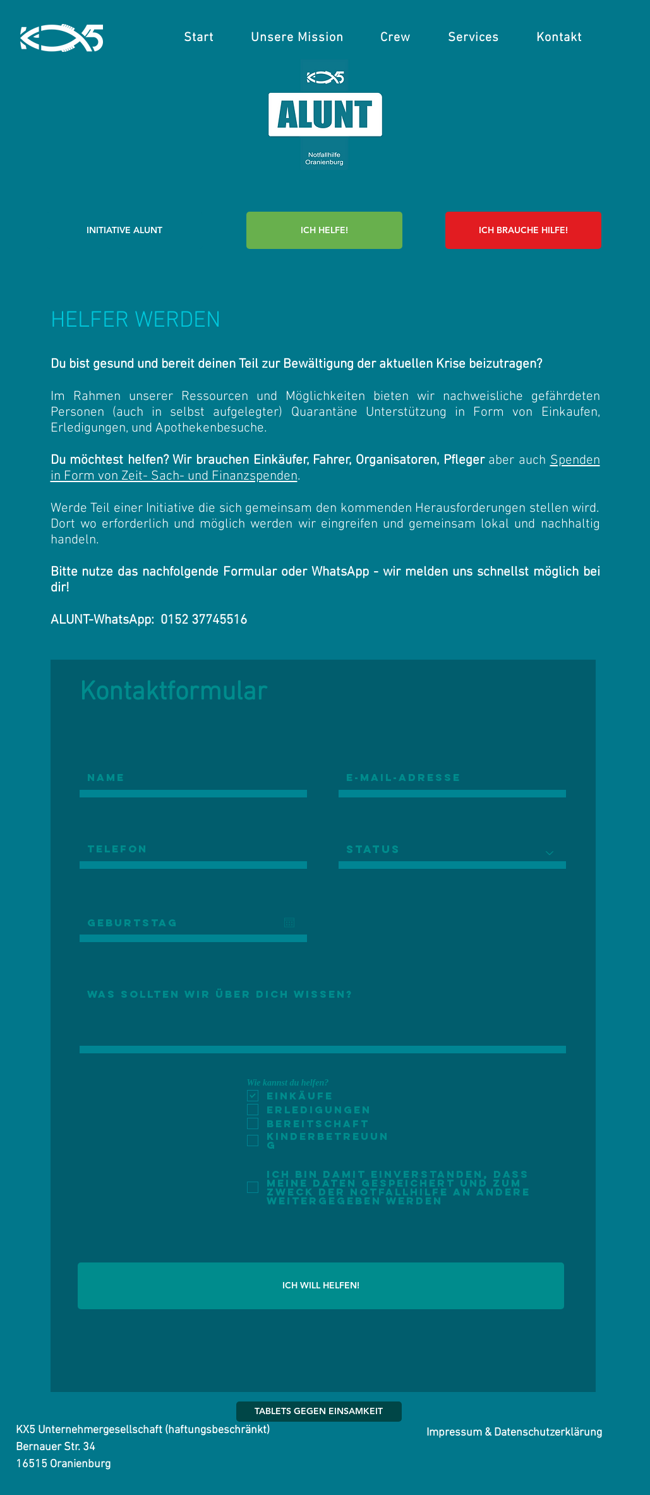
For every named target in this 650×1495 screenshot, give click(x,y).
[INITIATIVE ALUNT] (125, 230)
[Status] (452, 853)
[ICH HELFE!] (324, 230)
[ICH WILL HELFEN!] (321, 1285)
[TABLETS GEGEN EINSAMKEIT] (319, 1411)
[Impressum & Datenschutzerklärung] (514, 1433)
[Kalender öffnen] (289, 922)
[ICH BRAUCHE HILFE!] (523, 230)
